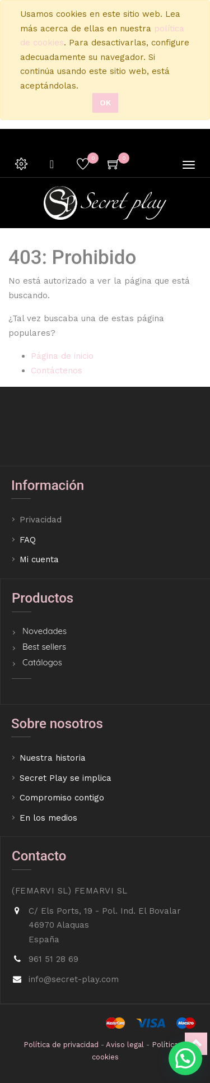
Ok (105, 102)
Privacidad (42, 520)
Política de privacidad (61, 1044)
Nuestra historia (53, 758)
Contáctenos (56, 370)
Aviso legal (125, 1044)
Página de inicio (62, 356)
